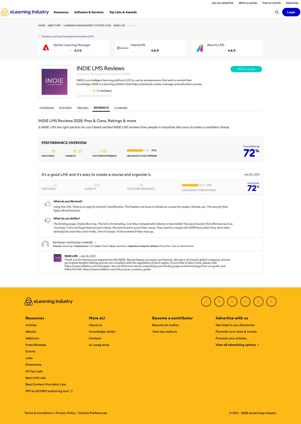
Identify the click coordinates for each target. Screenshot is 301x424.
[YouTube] (245, 302)
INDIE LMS (119, 25)
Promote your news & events (236, 331)
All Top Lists (34, 371)
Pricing (82, 108)
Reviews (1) (101, 107)
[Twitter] (219, 302)
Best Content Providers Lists (46, 384)
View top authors (164, 331)
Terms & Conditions (39, 413)
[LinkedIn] (232, 302)
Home (41, 25)
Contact (95, 338)
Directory (54, 25)
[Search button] (277, 12)
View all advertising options (238, 345)
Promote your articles (231, 338)
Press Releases (36, 345)
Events (30, 351)
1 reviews (104, 91)
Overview (47, 108)
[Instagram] (271, 302)
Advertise (292, 3)
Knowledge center (102, 331)
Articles (31, 325)
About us (95, 325)
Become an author (165, 325)
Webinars (32, 338)
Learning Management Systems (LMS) (87, 25)
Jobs (29, 358)
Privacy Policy (66, 413)
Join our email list (222, 3)
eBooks (31, 331)
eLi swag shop (99, 345)
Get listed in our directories (235, 325)
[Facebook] (206, 302)
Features (65, 108)
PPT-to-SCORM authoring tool (49, 391)
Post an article (271, 3)
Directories (33, 364)
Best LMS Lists (36, 378)
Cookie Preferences (93, 413)
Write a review (248, 3)
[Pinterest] (258, 302)
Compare (120, 108)
